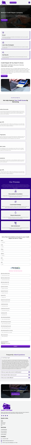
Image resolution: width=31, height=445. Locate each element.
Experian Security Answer (5, 299)
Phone (2, 249)
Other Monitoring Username (6, 321)
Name (2, 240)
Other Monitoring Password (6, 326)
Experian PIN (3, 295)
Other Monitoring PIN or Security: (7, 330)
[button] (29, 2)
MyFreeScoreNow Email (5, 273)
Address (2, 253)
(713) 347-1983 (15, 396)
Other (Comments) (4, 334)
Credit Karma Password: (5, 308)
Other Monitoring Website (5, 317)
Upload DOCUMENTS (4, 341)
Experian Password (4, 291)
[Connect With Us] (12, 396)
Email (2, 244)
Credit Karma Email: (4, 304)
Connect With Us (16, 395)
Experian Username (4, 286)
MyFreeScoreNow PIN (5, 282)
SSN (2, 262)
